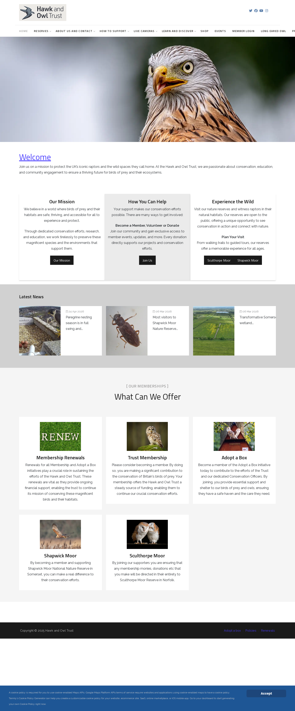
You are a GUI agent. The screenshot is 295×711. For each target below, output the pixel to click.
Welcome (35, 157)
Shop (205, 31)
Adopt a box (232, 630)
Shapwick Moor (247, 260)
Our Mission (62, 260)
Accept (266, 693)
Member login (243, 31)
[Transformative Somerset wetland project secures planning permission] (164, 331)
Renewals (268, 630)
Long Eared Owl (273, 31)
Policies (250, 630)
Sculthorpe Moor (218, 260)
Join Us (147, 260)
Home (23, 31)
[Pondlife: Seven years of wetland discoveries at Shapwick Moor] (112, 331)
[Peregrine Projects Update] (60, 331)
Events (220, 31)
